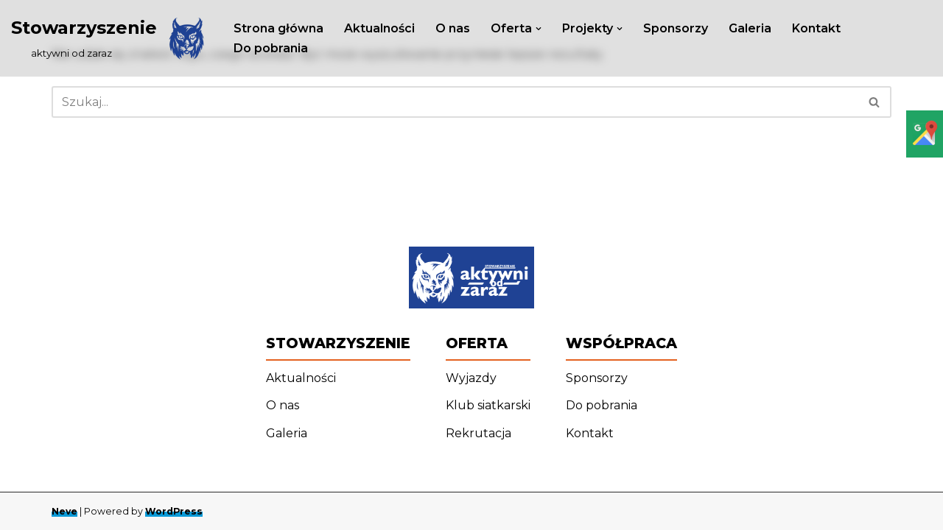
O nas (452, 28)
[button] (538, 29)
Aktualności (379, 28)
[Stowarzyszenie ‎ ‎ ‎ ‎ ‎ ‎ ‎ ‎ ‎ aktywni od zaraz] (109, 38)
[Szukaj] (455, 102)
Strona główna (278, 28)
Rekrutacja (478, 433)
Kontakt (816, 28)
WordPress (174, 511)
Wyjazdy (471, 378)
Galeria (750, 28)
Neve (64, 511)
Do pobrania (271, 48)
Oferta (477, 343)
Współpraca (621, 343)
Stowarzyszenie (338, 343)
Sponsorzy (675, 28)
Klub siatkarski (488, 405)
